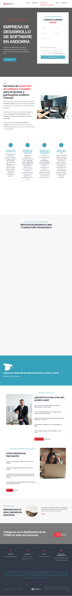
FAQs (57, 3)
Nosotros (35, 3)
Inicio (28, 3)
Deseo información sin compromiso (60, 535)
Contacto (64, 3)
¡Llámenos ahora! (11, 489)
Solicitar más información (42, 438)
